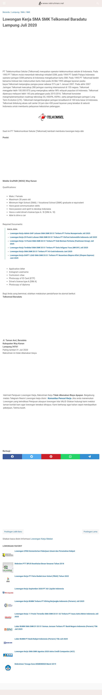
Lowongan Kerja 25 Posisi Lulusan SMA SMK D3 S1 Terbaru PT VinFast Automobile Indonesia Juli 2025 (53, 237)
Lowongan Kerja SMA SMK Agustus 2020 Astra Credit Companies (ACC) (45, 651)
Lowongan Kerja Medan (42, 539)
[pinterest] (51, 456)
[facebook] (12, 456)
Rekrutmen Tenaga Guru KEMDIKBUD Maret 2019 (35, 664)
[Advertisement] (51, 49)
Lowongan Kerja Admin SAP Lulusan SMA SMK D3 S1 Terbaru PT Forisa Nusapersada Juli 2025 (50, 233)
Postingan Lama (90, 532)
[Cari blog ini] (97, 3)
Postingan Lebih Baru (13, 532)
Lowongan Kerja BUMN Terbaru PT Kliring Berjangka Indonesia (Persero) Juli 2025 (49, 601)
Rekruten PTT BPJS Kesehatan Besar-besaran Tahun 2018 (39, 564)
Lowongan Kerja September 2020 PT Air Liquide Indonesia (39, 589)
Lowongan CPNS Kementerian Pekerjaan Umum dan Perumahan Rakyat (45, 551)
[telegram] (89, 456)
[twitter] (31, 456)
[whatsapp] (70, 456)
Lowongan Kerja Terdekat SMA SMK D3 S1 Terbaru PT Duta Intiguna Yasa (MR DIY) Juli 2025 (49, 248)
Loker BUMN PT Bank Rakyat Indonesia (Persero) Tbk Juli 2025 (41, 639)
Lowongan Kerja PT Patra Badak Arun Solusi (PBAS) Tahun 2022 (42, 576)
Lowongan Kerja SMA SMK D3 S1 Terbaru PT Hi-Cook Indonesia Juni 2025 (41, 251)
